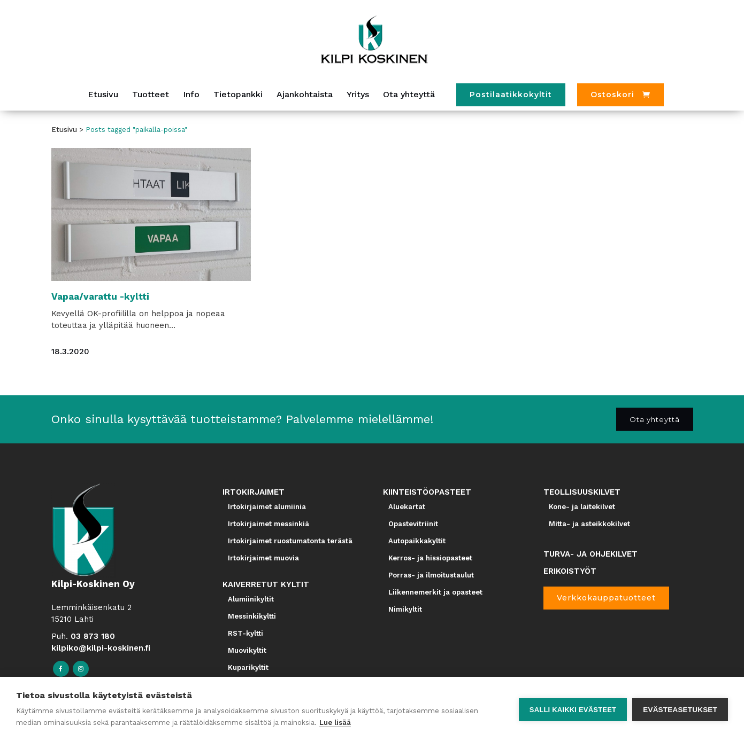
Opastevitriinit (413, 524)
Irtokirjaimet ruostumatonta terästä (290, 541)
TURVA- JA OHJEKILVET (590, 554)
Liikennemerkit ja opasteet (435, 592)
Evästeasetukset (680, 710)
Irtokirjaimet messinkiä (268, 524)
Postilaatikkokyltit (511, 94)
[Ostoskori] (620, 94)
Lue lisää (335, 722)
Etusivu (64, 130)
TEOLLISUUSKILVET (581, 492)
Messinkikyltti (252, 616)
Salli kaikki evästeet (573, 710)
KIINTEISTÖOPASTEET (427, 492)
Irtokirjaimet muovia (263, 558)
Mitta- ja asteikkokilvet (589, 524)
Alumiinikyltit (251, 599)
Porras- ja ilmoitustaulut (431, 575)
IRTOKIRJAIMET (254, 492)
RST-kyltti (245, 633)
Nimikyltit (405, 609)
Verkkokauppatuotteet (606, 598)
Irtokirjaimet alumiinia (267, 507)
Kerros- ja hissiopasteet (430, 558)
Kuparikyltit (248, 667)
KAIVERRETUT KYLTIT (266, 584)
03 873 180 (93, 636)
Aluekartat (406, 507)
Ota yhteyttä (655, 419)
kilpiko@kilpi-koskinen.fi (100, 648)
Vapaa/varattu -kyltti (100, 296)
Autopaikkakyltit (417, 541)
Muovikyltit (247, 650)
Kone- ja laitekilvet (582, 507)
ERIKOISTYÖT (569, 571)
